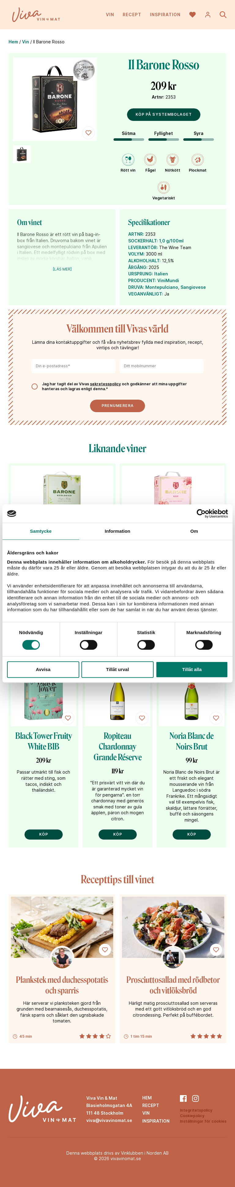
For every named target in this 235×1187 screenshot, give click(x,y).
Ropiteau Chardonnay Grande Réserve (118, 746)
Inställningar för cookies (203, 1121)
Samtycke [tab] (41, 531)
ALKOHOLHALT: (144, 260)
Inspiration (165, 15)
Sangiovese (193, 287)
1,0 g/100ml (171, 240)
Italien (161, 273)
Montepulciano (161, 287)
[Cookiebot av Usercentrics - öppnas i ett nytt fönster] (201, 513)
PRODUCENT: (142, 280)
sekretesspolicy (105, 384)
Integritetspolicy (196, 1110)
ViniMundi (168, 280)
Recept (132, 15)
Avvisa (43, 669)
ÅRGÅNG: (137, 267)
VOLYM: (136, 253)
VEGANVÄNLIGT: (145, 293)
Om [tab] (194, 531)
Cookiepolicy (192, 1115)
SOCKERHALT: (143, 240)
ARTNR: (136, 234)
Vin (110, 15)
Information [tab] (117, 531)
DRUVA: (136, 287)
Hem (13, 41)
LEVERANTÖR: (143, 247)
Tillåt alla (192, 669)
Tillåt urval (117, 669)
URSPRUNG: (140, 273)
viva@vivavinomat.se (109, 1120)
